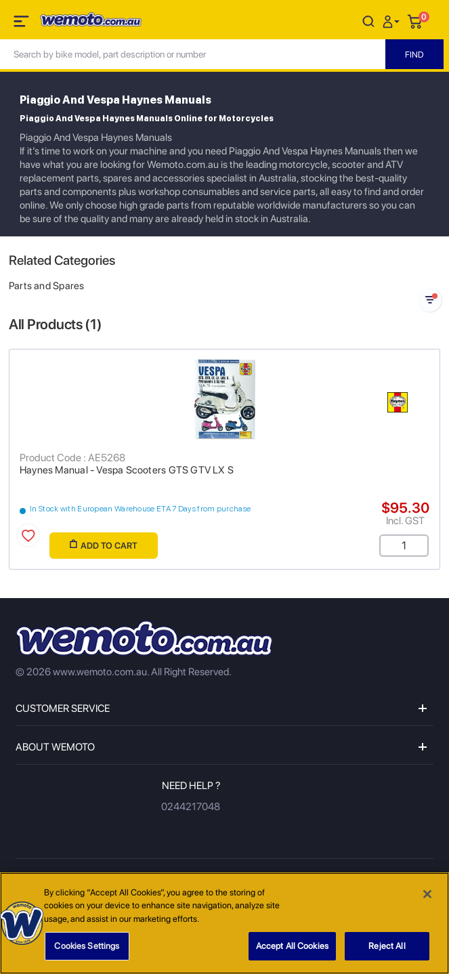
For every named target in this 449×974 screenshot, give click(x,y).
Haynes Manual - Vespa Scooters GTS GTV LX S (127, 470)
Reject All (386, 951)
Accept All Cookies (292, 951)
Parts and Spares (46, 286)
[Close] (427, 898)
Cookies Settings (86, 951)
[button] (393, 20)
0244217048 (190, 807)
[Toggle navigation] (22, 24)
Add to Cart (103, 545)
